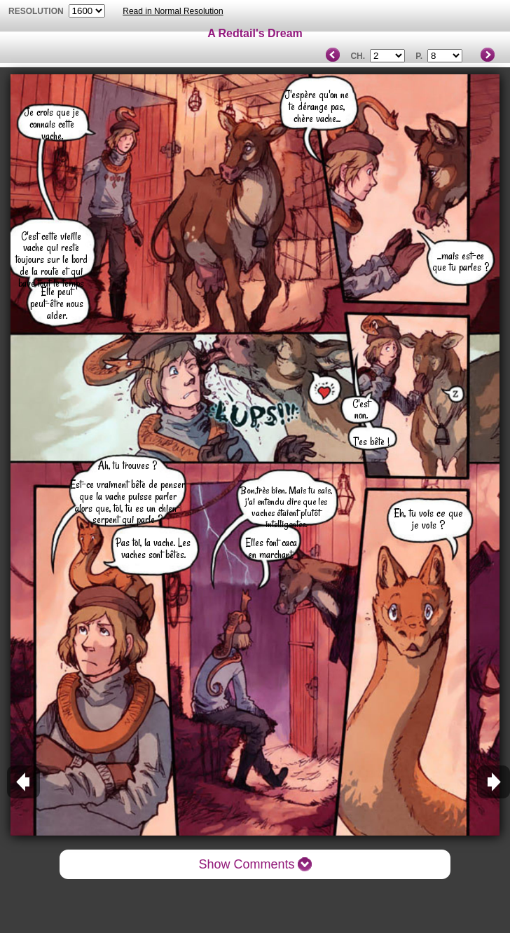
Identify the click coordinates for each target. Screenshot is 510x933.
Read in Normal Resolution (173, 11)
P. (418, 56)
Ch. (357, 56)
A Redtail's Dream (255, 33)
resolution (37, 11)
